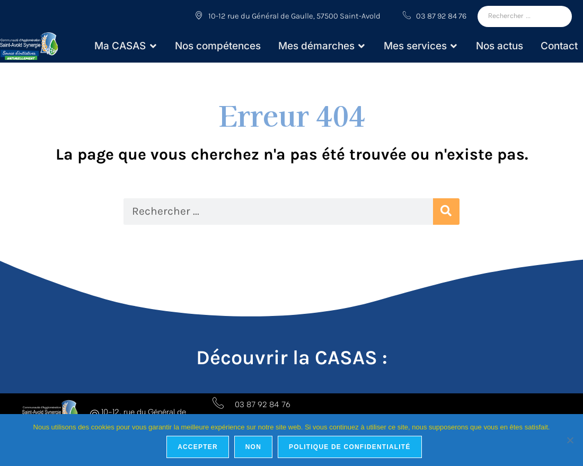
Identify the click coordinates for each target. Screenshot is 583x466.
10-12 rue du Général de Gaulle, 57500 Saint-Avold (288, 16)
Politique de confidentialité (350, 447)
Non (253, 447)
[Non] (569, 440)
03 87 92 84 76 (434, 16)
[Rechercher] (525, 16)
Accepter (198, 447)
